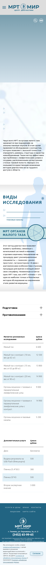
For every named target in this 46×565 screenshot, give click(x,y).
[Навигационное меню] (4, 7)
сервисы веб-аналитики (11, 547)
